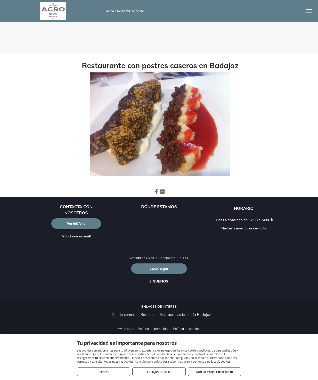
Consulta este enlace (148, 361)
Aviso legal (126, 329)
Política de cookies (186, 329)
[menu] (309, 11)
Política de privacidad (153, 329)
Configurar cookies (159, 372)
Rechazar (103, 372)
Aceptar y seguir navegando (214, 372)
